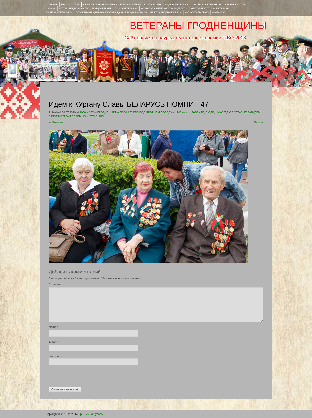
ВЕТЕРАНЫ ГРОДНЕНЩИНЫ (198, 25)
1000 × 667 (87, 112)
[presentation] (79, 375)
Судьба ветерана (176, 4)
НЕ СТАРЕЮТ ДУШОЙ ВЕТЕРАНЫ (209, 8)
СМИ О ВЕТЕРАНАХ (126, 8)
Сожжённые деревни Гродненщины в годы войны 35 (111, 12)
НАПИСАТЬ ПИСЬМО (196, 12)
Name (52, 327)
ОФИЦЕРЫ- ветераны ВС (206, 4)
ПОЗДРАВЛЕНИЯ (102, 8)
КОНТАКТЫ (218, 12)
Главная (52, 4)
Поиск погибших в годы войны (141, 4)
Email (52, 341)
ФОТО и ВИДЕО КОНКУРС (74, 8)
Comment (55, 284)
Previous (56, 122)
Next (258, 122)
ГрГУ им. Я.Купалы (91, 414)
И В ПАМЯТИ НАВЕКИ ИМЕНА (100, 4)
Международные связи (165, 12)
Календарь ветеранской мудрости (164, 8)
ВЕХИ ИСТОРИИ (70, 4)
